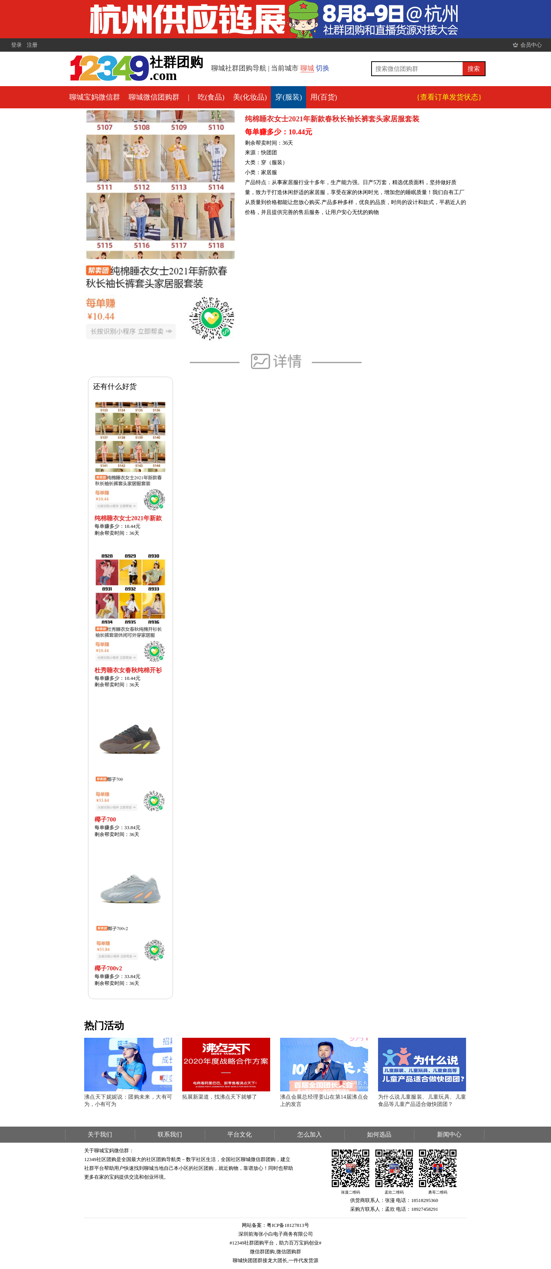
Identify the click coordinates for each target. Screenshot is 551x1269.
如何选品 (379, 1134)
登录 (16, 45)
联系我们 (170, 1134)
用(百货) (323, 97)
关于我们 (100, 1134)
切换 (322, 68)
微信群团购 (262, 1251)
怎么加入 (309, 1134)
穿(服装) (288, 97)
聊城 (307, 68)
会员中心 (531, 45)
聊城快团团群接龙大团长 (260, 1260)
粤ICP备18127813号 (288, 1225)
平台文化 (239, 1134)
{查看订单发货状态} (449, 97)
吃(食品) (211, 97)
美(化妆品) (250, 97)
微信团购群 (288, 1251)
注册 (32, 45)
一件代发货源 (303, 1260)
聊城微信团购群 (154, 97)
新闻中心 (449, 1134)
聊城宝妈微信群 (94, 97)
